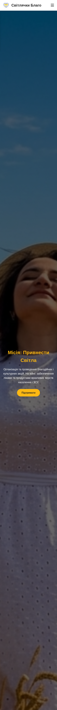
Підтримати (29, 392)
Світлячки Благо (22, 5)
